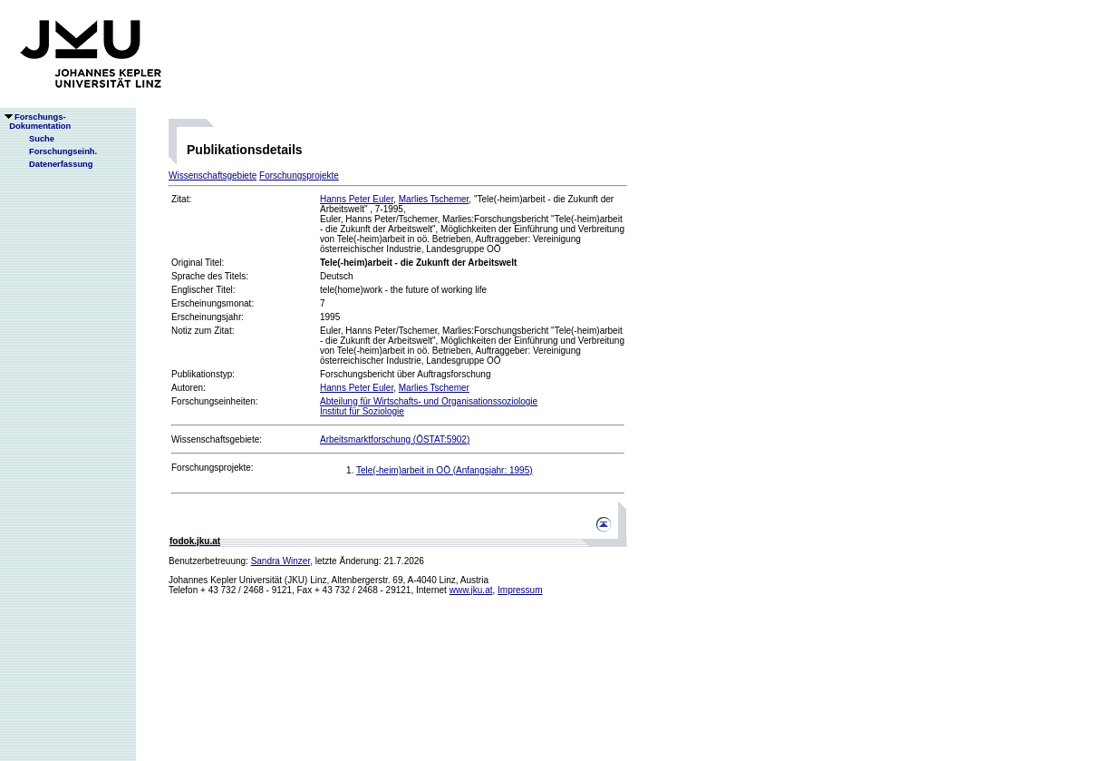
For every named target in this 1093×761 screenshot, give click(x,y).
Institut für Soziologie (362, 411)
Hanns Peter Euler (356, 199)
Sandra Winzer (281, 561)
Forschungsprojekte (299, 175)
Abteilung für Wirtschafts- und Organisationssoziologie (428, 401)
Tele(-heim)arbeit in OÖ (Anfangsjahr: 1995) (444, 470)
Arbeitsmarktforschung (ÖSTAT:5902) (394, 439)
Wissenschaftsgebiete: (216, 439)
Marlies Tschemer (434, 199)
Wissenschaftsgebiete (212, 175)
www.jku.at (471, 590)
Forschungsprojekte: (212, 468)
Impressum (520, 590)
